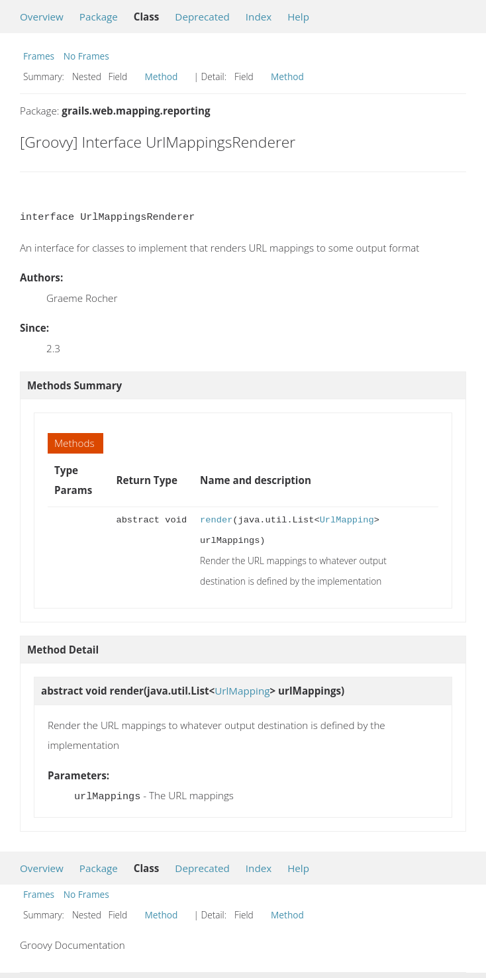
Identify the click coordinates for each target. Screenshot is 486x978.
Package (98, 16)
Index (258, 16)
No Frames (86, 56)
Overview (42, 16)
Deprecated (202, 16)
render (216, 520)
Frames (38, 56)
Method (161, 76)
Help (298, 16)
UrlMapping (347, 520)
